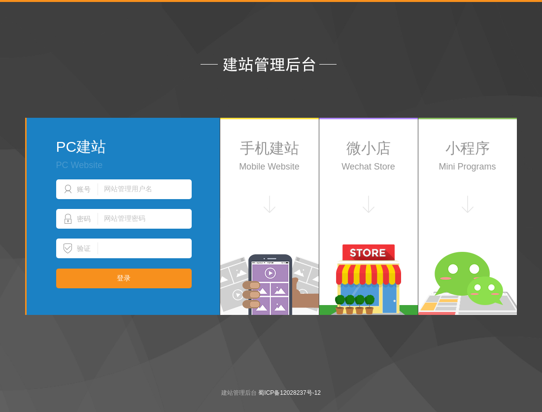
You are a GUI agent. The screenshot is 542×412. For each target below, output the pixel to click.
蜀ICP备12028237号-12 (289, 392)
